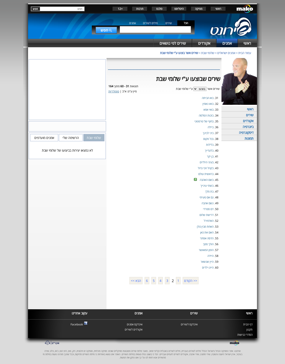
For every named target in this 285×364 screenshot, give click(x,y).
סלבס (159, 9)
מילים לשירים (150, 23)
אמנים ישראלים (226, 53)
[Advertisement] (164, 296)
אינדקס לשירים (189, 324)
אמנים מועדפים (44, 137)
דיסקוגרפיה (246, 132)
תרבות (139, 9)
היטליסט (179, 9)
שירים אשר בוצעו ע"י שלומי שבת (179, 53)
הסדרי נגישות (245, 335)
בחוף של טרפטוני (204, 121)
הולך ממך (208, 244)
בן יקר (210, 156)
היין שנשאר (207, 262)
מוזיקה (198, 9)
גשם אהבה (208, 203)
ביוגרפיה (248, 126)
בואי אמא (208, 110)
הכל (186, 23)
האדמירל (209, 221)
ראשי (218, 9)
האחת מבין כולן (205, 227)
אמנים (132, 23)
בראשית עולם (206, 174)
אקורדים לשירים (133, 329)
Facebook (77, 324)
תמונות (249, 138)
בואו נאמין (208, 104)
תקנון (249, 329)
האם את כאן (207, 232)
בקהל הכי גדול (206, 168)
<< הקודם (190, 280)
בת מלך (209, 191)
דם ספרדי (208, 209)
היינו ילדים (208, 267)
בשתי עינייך (207, 186)
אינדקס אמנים (134, 324)
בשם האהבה (207, 180)
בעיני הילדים (207, 162)
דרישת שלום (207, 215)
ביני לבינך (208, 133)
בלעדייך (209, 151)
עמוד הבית (244, 53)
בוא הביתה (208, 98)
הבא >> (136, 280)
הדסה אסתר (207, 238)
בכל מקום (208, 139)
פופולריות (113, 91)
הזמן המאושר (206, 250)
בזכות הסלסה (206, 115)
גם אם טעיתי (207, 197)
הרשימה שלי (71, 137)
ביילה (211, 127)
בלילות (210, 145)
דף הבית (248, 324)
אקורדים (248, 121)
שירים (168, 23)
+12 (120, 9)
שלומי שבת (207, 53)
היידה (210, 256)
